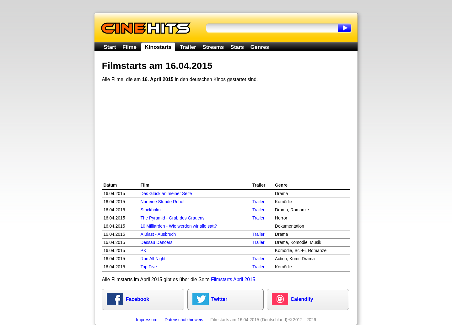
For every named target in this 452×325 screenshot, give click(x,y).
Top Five (148, 267)
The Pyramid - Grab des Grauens (172, 218)
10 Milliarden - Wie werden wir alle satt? (178, 226)
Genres (259, 47)
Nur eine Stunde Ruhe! (162, 201)
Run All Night (152, 258)
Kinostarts (158, 47)
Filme (129, 47)
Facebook (137, 299)
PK (143, 250)
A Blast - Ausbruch (158, 234)
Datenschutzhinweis (183, 319)
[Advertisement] (226, 132)
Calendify (302, 299)
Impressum (146, 319)
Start (110, 47)
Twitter (219, 299)
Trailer (188, 47)
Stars (237, 47)
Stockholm (150, 210)
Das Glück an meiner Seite (166, 193)
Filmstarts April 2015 (233, 279)
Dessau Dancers (156, 242)
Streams (213, 47)
